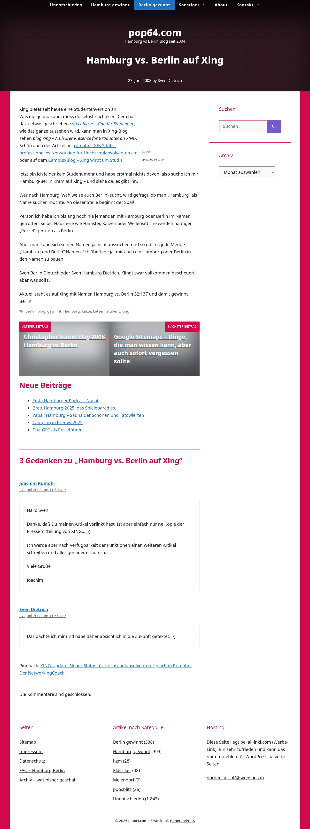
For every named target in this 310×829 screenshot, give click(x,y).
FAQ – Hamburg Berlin (42, 770)
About (221, 5)
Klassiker (122, 770)
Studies (146, 151)
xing (125, 311)
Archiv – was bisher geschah (48, 780)
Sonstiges (194, 5)
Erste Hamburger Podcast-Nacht (65, 400)
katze (86, 311)
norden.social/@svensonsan (235, 778)
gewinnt (54, 311)
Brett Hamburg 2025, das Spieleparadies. (74, 408)
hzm (117, 761)
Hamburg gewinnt (110, 5)
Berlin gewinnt (154, 5)
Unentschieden (66, 5)
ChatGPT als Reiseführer (57, 430)
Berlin (30, 311)
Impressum (31, 751)
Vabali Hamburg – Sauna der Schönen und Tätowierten (88, 415)
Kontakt (250, 5)
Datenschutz (32, 761)
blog (41, 311)
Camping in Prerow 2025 (57, 422)
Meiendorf (123, 780)
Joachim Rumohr (37, 483)
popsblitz (122, 789)
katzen (99, 311)
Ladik (161, 159)
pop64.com (155, 32)
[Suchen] (274, 126)
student (113, 311)
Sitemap (27, 742)
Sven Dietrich (33, 609)
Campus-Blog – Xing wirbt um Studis (85, 160)
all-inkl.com (259, 742)
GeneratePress (182, 820)
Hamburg (71, 311)
